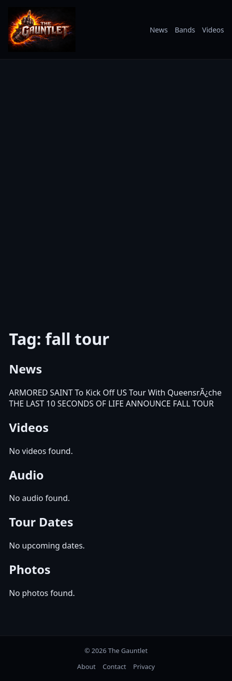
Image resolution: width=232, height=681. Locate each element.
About (86, 666)
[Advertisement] (116, 188)
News (159, 29)
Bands (184, 29)
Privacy (143, 666)
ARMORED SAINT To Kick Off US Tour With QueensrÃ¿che (115, 392)
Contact (114, 666)
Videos (213, 29)
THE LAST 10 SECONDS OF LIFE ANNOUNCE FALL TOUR (111, 403)
